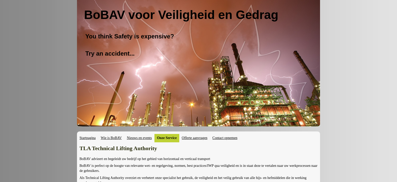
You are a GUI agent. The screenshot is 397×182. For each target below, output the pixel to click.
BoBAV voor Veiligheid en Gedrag (181, 14)
